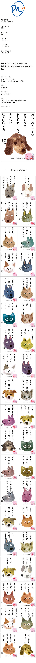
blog (4, 39)
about (7, 20)
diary (5, 45)
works (5, 33)
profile (5, 27)
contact (6, 52)
